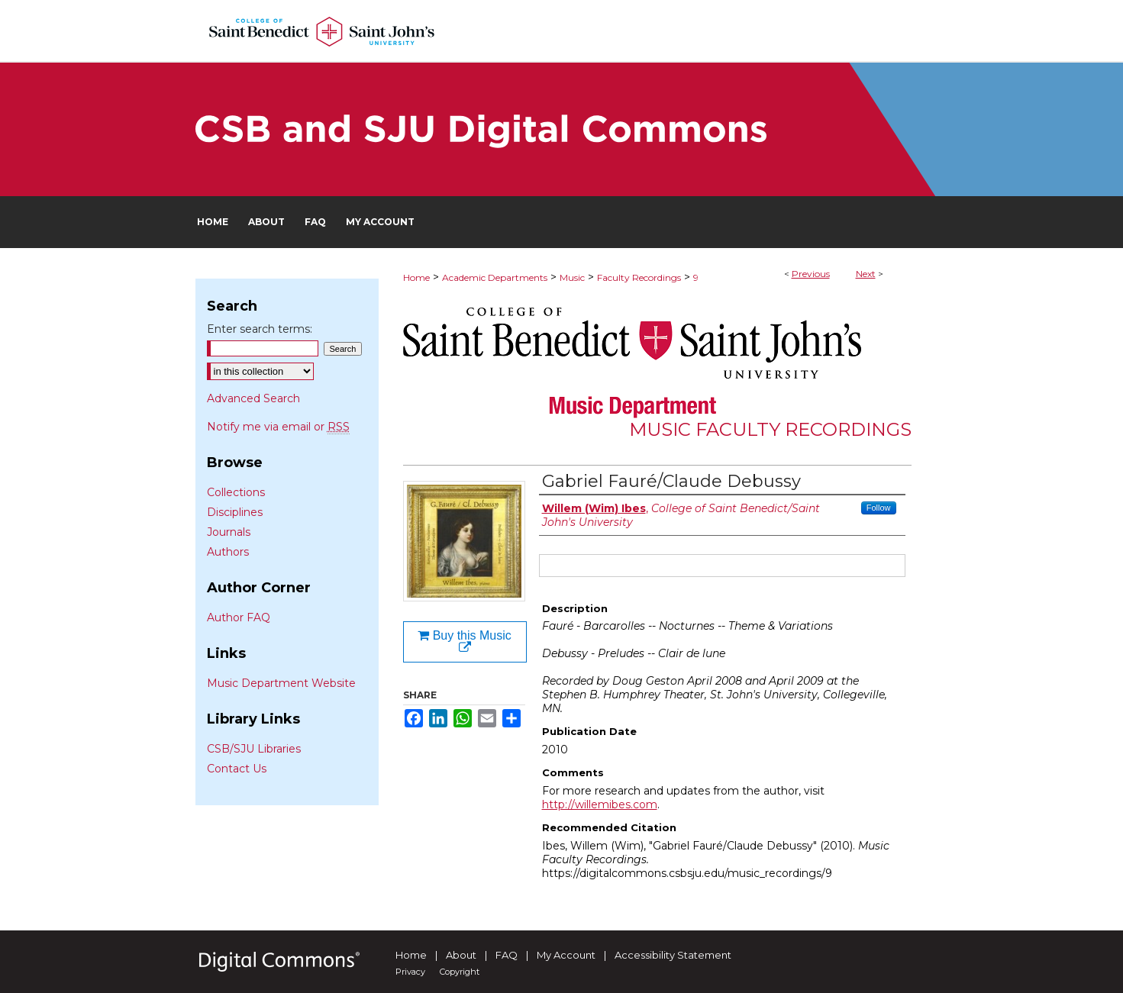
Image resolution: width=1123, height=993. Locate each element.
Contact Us (236, 768)
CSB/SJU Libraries (254, 749)
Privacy (410, 971)
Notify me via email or (278, 427)
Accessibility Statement (673, 955)
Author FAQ (238, 617)
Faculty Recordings (639, 277)
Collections (236, 492)
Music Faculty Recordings (770, 429)
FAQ (506, 955)
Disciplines (235, 512)
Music (572, 277)
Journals (228, 532)
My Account (566, 955)
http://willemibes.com (599, 804)
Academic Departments (494, 277)
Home (416, 277)
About (461, 955)
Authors (228, 552)
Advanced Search (253, 398)
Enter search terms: (259, 329)
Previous (811, 273)
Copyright (459, 971)
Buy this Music (464, 641)
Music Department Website (281, 683)
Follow (878, 507)
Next (866, 273)
